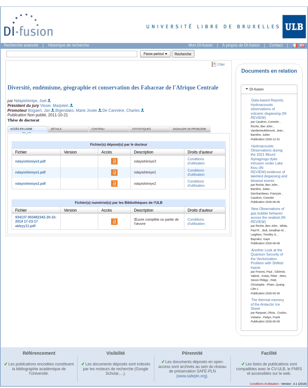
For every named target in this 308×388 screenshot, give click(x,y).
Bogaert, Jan (39, 110)
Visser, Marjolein (54, 105)
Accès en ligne (21, 130)
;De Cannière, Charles (120, 110)
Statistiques (141, 129)
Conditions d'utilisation (196, 161)
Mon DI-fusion (201, 45)
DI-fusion (257, 89)
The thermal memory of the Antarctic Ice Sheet (267, 304)
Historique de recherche (68, 45)
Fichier (21, 152)
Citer (221, 64)
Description (143, 152)
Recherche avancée (21, 45)
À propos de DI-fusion (241, 45)
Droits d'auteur (200, 152)
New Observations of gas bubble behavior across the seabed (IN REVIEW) (268, 215)
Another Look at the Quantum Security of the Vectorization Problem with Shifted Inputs (267, 258)
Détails (56, 129)
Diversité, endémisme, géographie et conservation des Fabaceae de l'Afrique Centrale (112, 87)
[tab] (269, 89)
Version (70, 152)
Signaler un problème (189, 129)
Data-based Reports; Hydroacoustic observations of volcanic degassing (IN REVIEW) (269, 109)
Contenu (97, 129)
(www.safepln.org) (191, 376)
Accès (106, 152)
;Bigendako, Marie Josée (75, 110)
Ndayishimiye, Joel (30, 101)
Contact (275, 45)
